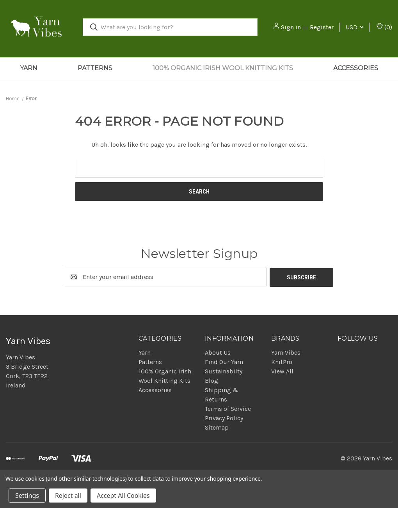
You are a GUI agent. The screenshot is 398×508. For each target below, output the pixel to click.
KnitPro (281, 361)
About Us (218, 352)
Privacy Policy (224, 417)
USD (354, 27)
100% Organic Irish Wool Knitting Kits (223, 68)
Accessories (355, 68)
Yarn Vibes (285, 352)
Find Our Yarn (224, 361)
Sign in (291, 27)
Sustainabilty (223, 371)
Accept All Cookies (123, 495)
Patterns (95, 68)
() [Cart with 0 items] (384, 27)
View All (282, 371)
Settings (27, 495)
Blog (211, 380)
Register (322, 27)
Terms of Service (228, 408)
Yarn (28, 68)
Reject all (68, 495)
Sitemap (217, 427)
